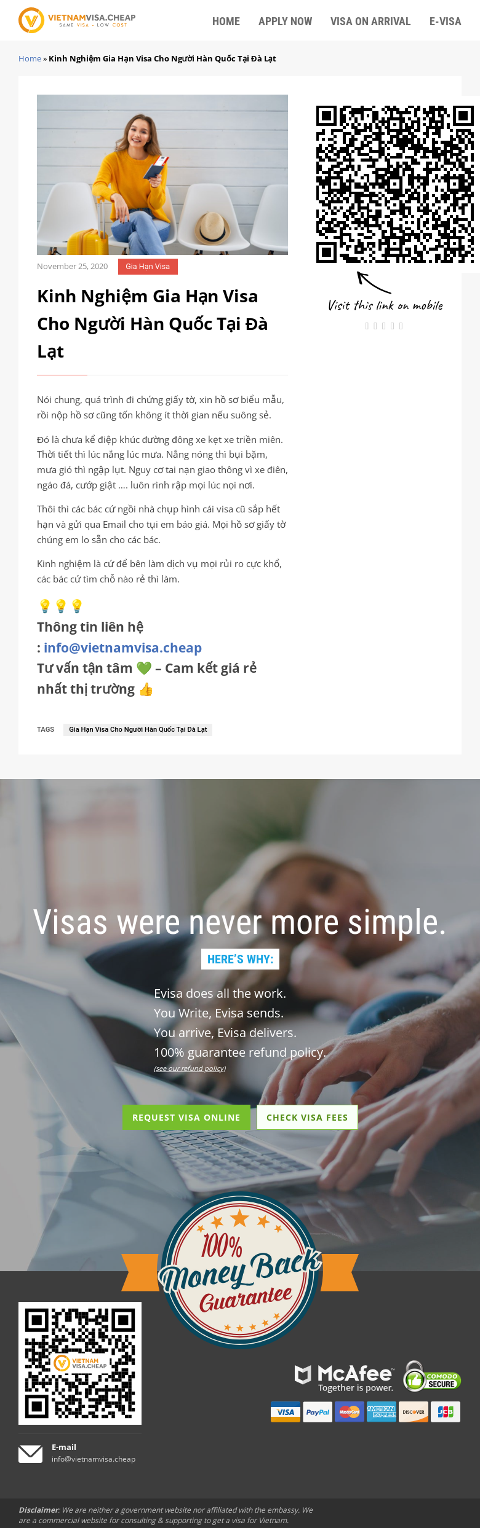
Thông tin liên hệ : (119, 637)
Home (29, 58)
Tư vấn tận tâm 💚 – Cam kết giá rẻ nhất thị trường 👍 (147, 678)
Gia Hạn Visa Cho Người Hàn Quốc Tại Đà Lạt (138, 730)
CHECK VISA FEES (307, 1117)
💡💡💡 (61, 605)
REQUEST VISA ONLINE (186, 1117)
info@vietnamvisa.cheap (123, 647)
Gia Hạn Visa (148, 266)
